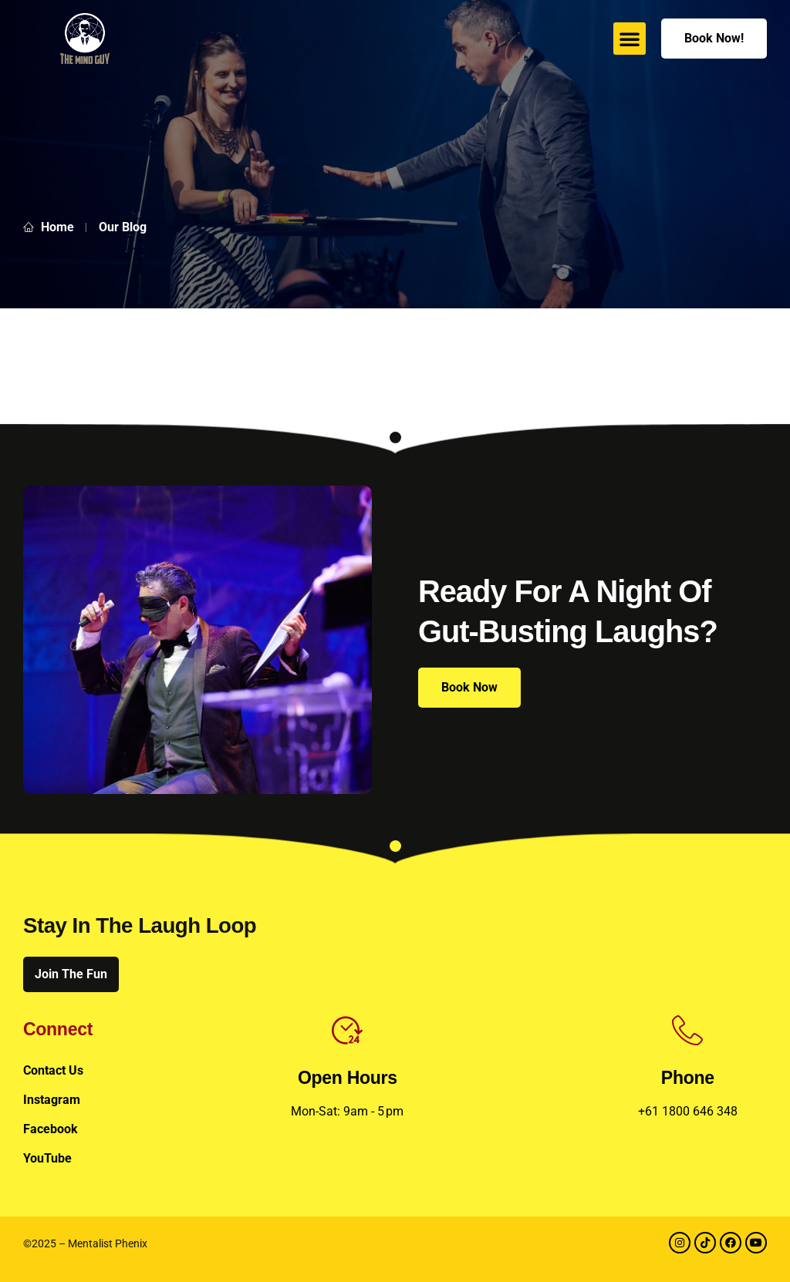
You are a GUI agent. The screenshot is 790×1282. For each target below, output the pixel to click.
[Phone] (687, 1030)
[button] (629, 38)
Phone (687, 1078)
